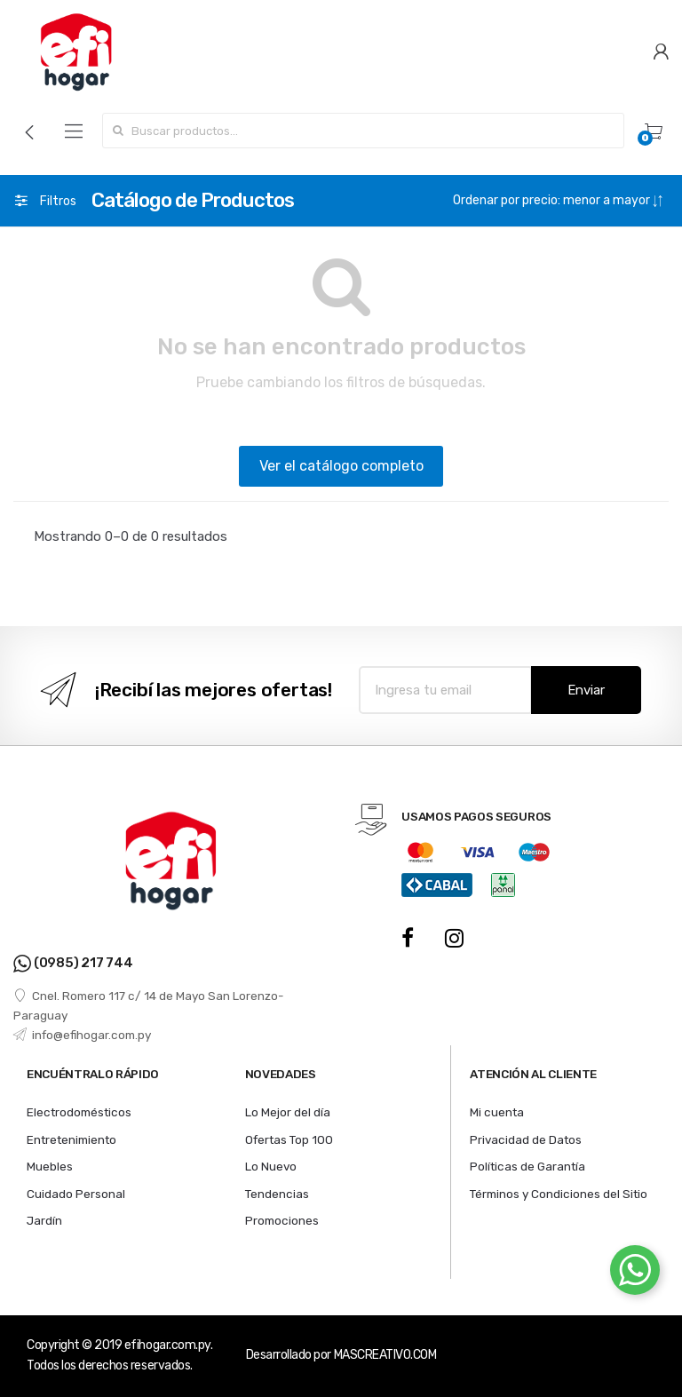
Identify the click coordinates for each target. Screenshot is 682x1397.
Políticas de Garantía (527, 1166)
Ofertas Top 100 (289, 1139)
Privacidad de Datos (526, 1139)
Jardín (44, 1220)
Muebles (50, 1166)
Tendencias (277, 1194)
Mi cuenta (497, 1112)
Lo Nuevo (271, 1166)
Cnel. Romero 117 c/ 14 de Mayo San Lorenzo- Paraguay (148, 1005)
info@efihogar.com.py (82, 1035)
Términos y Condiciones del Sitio (558, 1194)
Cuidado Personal (76, 1194)
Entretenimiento (71, 1139)
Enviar (586, 690)
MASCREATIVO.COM (385, 1354)
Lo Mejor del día (287, 1112)
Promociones (282, 1220)
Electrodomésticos (79, 1112)
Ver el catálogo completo (341, 465)
